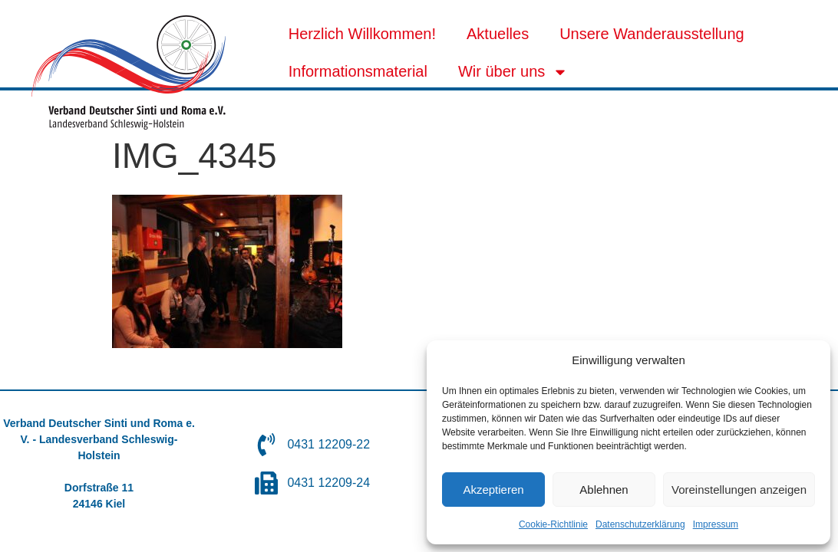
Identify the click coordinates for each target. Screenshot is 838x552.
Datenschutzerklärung (640, 524)
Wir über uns (513, 72)
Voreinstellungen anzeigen (739, 489)
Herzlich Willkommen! (362, 33)
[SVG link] (128, 72)
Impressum (715, 524)
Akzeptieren (493, 489)
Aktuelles (498, 33)
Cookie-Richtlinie (553, 524)
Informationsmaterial (358, 71)
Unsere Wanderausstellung (651, 33)
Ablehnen (603, 489)
